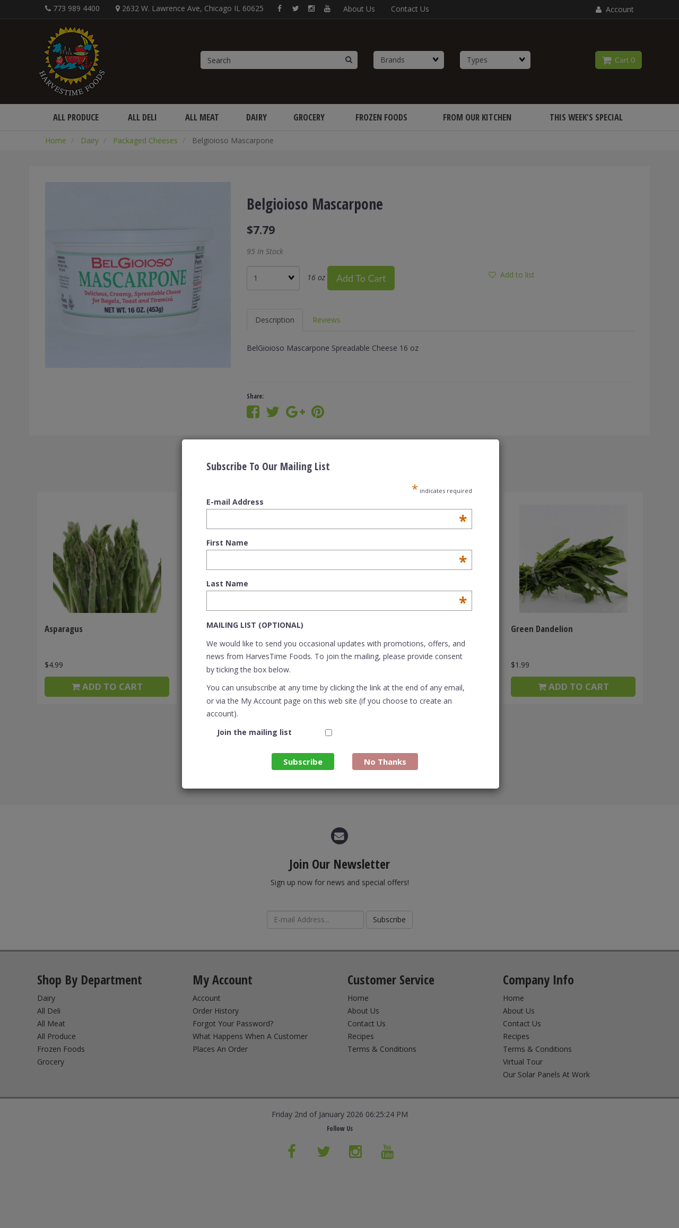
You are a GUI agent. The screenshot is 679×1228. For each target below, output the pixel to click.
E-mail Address (336, 502)
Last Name (336, 583)
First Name (336, 543)
